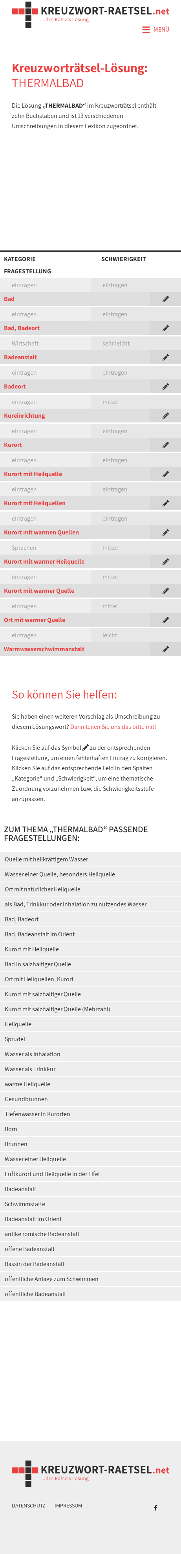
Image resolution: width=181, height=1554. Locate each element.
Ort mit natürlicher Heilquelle (42, 889)
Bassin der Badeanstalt (34, 1264)
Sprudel (15, 1039)
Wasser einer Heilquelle (35, 1159)
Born (11, 1129)
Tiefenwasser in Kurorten (37, 1114)
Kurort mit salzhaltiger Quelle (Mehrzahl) (57, 1009)
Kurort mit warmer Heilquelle (44, 561)
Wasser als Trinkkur (30, 1069)
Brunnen (16, 1144)
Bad (9, 299)
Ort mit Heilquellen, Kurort (39, 979)
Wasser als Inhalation (32, 1054)
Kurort (13, 445)
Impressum (68, 1505)
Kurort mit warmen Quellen (41, 532)
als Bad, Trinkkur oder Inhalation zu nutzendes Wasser (75, 904)
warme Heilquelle (27, 1084)
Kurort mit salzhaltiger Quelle (43, 994)
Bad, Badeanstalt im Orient (40, 934)
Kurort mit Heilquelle (33, 474)
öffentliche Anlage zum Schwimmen (52, 1279)
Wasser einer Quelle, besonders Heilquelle (60, 874)
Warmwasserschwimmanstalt (44, 649)
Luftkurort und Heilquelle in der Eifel (52, 1174)
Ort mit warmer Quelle (34, 620)
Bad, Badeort (22, 328)
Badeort (15, 386)
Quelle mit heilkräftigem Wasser (46, 859)
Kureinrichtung (24, 415)
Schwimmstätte (25, 1204)
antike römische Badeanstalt (42, 1234)
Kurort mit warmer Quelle (39, 590)
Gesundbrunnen (26, 1099)
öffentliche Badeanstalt (35, 1294)
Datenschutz (29, 1505)
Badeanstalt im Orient (33, 1219)
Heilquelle (18, 1024)
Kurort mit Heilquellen (35, 503)
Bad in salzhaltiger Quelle (38, 964)
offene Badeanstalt (30, 1249)
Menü (155, 30)
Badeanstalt (20, 357)
